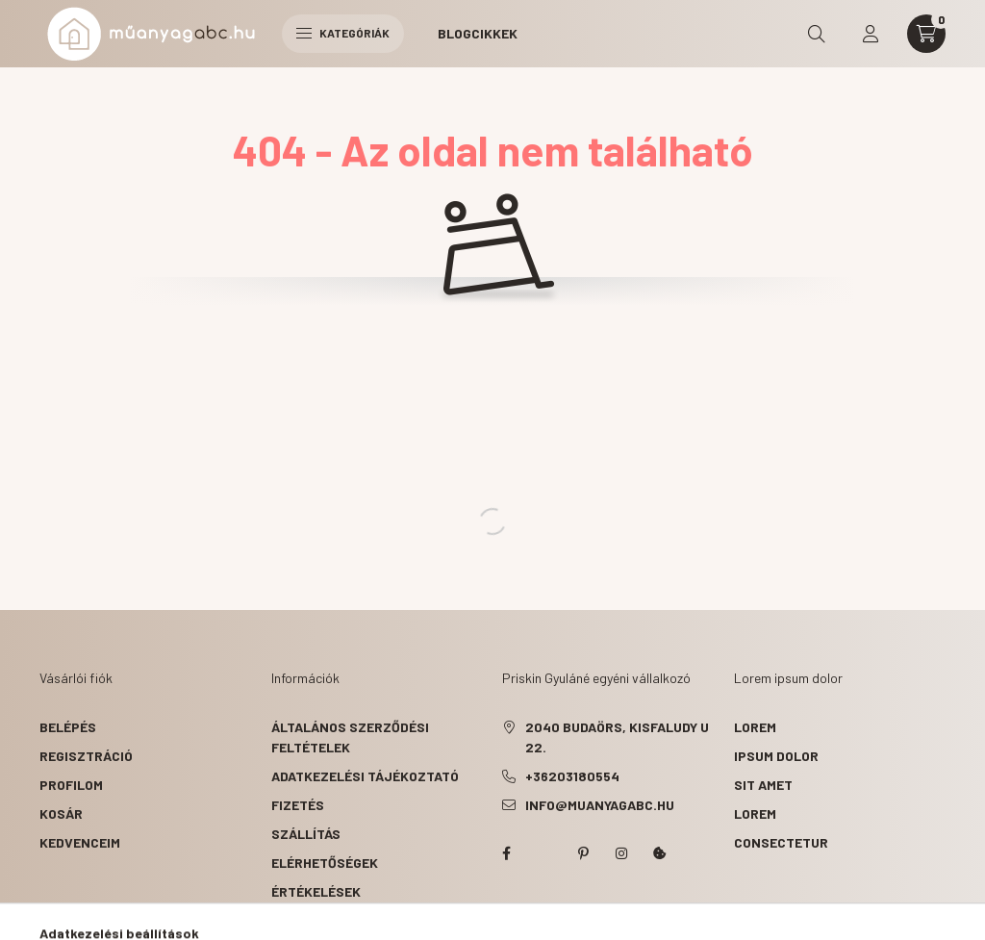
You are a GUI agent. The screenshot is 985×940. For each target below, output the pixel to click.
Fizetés (297, 805)
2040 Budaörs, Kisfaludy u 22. (617, 737)
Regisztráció (86, 756)
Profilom (71, 784)
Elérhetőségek (324, 862)
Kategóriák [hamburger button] (343, 32)
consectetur (781, 842)
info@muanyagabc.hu (599, 805)
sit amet (763, 784)
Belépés (67, 727)
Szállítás (306, 834)
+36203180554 (572, 776)
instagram (621, 853)
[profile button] (870, 33)
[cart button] (926, 33)
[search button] (816, 33)
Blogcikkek (478, 33)
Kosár (61, 813)
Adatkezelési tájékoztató (365, 776)
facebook (506, 853)
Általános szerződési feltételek (350, 737)
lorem (755, 727)
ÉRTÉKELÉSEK (316, 891)
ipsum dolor (776, 756)
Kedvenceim (79, 842)
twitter (544, 853)
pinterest (583, 853)
